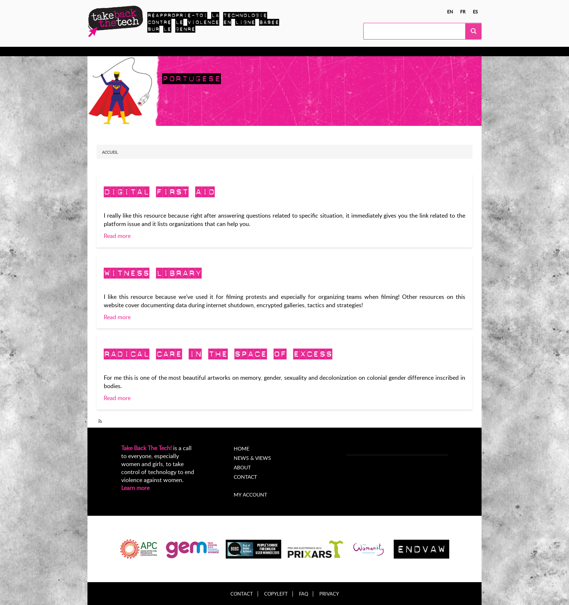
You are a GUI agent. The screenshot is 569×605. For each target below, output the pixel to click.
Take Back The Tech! (146, 448)
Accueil (110, 152)
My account (250, 494)
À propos (317, 51)
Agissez (165, 51)
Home (241, 448)
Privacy (329, 594)
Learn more (135, 488)
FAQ (303, 594)
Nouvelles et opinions (269, 51)
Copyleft (276, 594)
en (450, 12)
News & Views (252, 457)
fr (463, 12)
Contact (245, 476)
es (475, 12)
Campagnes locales (208, 51)
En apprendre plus (124, 51)
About (242, 467)
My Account (353, 51)
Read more (117, 236)
